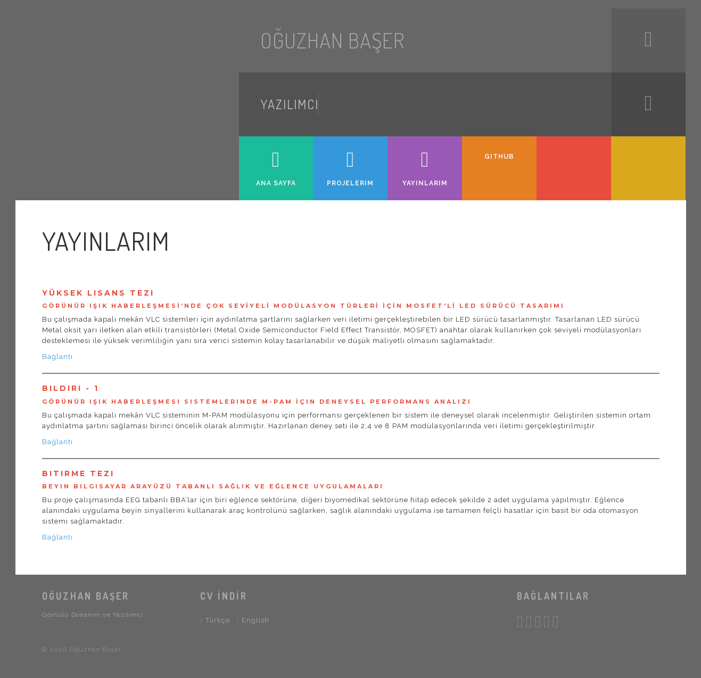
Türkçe (215, 619)
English (252, 619)
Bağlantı (57, 357)
